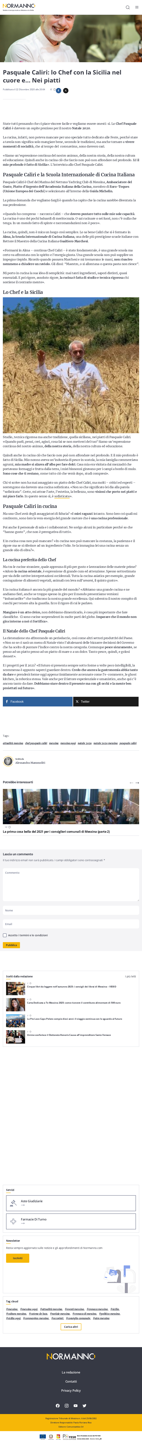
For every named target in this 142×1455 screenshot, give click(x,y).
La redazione (71, 1372)
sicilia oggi (14, 1318)
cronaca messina (98, 1309)
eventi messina (75, 1309)
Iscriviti (17, 1258)
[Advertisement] (71, 1158)
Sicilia (115, 1309)
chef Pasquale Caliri (36, 743)
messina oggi (68, 743)
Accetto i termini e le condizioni (28, 935)
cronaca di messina (85, 1313)
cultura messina (17, 1313)
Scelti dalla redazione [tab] (19, 976)
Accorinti (58, 1318)
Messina (54, 743)
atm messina (102, 1318)
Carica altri (71, 1327)
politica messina (110, 1313)
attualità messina (13, 743)
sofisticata (62, 496)
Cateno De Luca (39, 1313)
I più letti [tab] (130, 976)
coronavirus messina (37, 1318)
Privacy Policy (71, 1390)
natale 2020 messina (106, 743)
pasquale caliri (128, 743)
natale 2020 (85, 743)
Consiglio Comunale (79, 1318)
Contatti (71, 1381)
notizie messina (61, 1313)
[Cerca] (127, 7)
